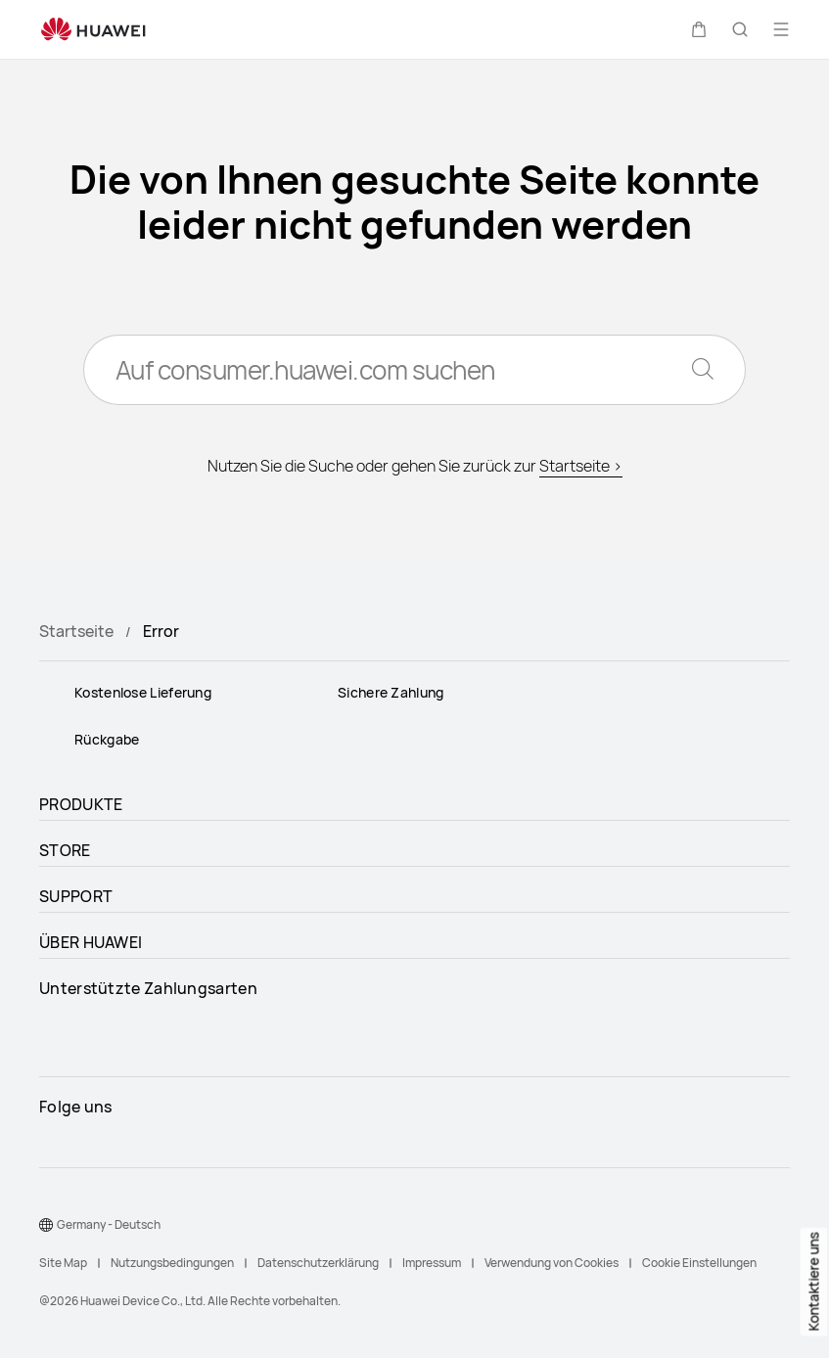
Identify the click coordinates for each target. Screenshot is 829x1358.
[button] (699, 29)
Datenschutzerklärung (318, 1262)
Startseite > (580, 465)
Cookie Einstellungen (699, 1262)
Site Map (63, 1262)
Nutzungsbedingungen (172, 1262)
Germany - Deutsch (109, 1224)
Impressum (431, 1262)
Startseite (76, 631)
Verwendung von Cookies (551, 1262)
